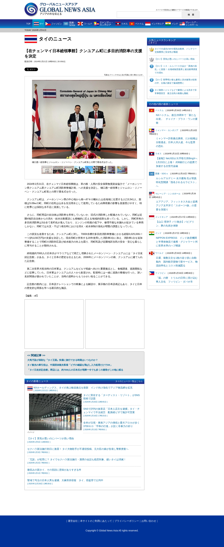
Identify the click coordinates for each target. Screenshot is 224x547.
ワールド (156, 253)
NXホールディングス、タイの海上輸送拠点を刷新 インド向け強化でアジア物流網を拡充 (83, 388)
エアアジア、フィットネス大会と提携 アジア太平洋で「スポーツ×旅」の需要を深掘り (178, 205)
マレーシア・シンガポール (164, 193)
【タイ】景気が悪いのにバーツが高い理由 (175, 59)
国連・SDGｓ (158, 173)
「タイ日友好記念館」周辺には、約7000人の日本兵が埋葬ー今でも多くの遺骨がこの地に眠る (75, 370)
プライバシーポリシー (126, 521)
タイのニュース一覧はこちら (129, 381)
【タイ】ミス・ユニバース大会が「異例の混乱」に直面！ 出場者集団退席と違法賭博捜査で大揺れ (176, 69)
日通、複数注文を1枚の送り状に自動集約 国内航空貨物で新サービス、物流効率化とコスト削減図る (177, 262)
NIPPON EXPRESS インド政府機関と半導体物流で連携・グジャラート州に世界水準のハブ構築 (177, 242)
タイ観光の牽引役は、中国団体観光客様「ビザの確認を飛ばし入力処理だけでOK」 (70, 365)
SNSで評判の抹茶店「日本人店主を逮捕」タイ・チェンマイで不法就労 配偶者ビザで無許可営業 (111, 412)
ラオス (155, 153)
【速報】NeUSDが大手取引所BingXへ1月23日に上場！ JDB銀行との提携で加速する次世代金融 (177, 162)
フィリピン (157, 273)
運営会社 (73, 521)
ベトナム (156, 110)
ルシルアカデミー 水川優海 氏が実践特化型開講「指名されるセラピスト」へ (177, 182)
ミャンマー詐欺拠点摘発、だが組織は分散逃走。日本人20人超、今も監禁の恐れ (177, 142)
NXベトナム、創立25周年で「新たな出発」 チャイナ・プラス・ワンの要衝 (177, 119)
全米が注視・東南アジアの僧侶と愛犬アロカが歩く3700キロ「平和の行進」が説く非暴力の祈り (111, 426)
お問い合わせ (148, 521)
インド (155, 233)
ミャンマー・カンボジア (163, 130)
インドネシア (158, 217)
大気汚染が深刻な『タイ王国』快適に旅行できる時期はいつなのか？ (62, 360)
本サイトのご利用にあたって (96, 521)
